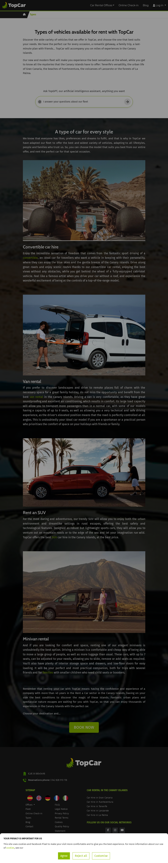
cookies (10, 847)
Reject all (81, 855)
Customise (101, 855)
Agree (64, 855)
